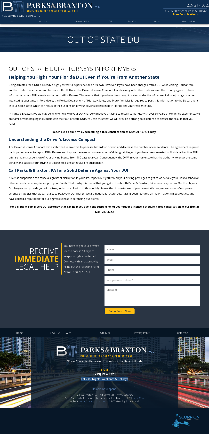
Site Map (105, 333)
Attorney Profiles (81, 22)
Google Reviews (187, 22)
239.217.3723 (196, 5)
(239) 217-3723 (104, 374)
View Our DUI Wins (60, 333)
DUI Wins (130, 22)
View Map (139, 398)
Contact (155, 22)
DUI (110, 22)
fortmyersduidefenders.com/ (95, 401)
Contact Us (182, 333)
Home (11, 22)
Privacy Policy (142, 333)
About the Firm (41, 22)
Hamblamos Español (104, 389)
